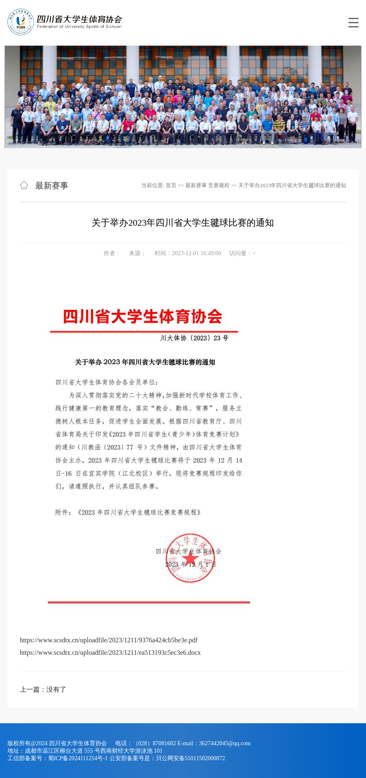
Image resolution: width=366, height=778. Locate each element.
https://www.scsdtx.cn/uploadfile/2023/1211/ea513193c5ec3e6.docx (110, 652)
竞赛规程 (219, 185)
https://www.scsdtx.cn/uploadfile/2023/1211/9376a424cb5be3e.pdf (109, 640)
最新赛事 (196, 185)
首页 (171, 185)
